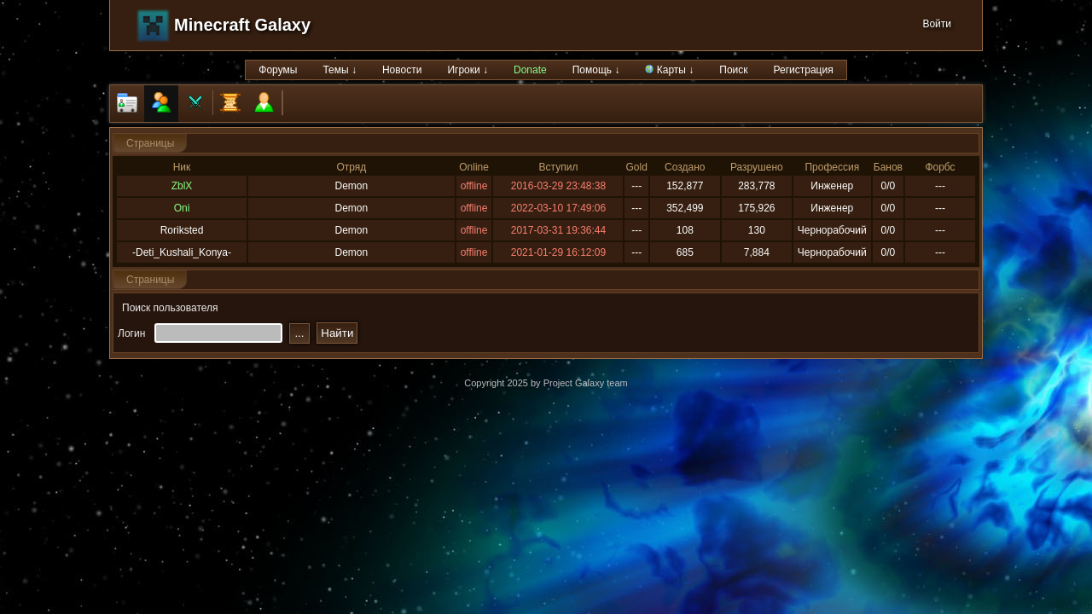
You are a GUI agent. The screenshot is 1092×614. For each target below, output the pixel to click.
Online (474, 167)
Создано (685, 167)
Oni (182, 208)
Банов (888, 167)
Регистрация (804, 70)
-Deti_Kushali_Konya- (181, 252)
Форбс (940, 167)
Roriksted (182, 230)
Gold (636, 167)
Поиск (733, 70)
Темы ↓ (339, 70)
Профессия (831, 167)
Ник (182, 167)
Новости (401, 70)
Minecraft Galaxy (242, 24)
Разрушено (756, 167)
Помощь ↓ (596, 70)
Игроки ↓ (467, 70)
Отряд (351, 167)
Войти (936, 24)
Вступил (558, 167)
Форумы (277, 70)
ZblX (182, 186)
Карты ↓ (669, 70)
